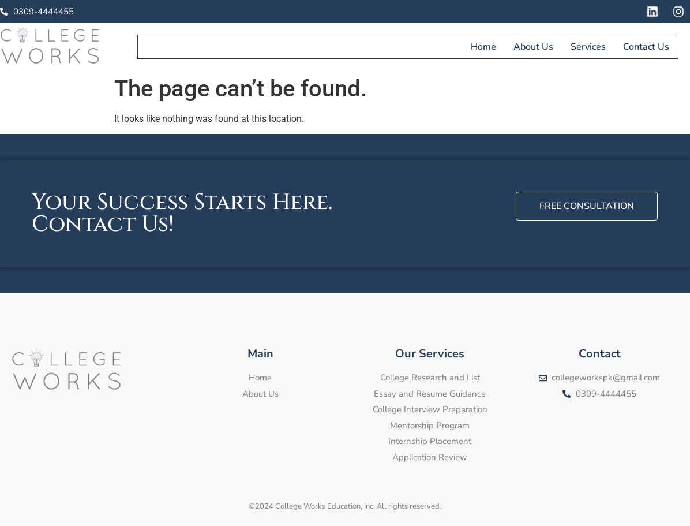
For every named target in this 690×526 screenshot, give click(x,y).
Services (588, 46)
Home (484, 46)
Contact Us (647, 46)
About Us (534, 46)
